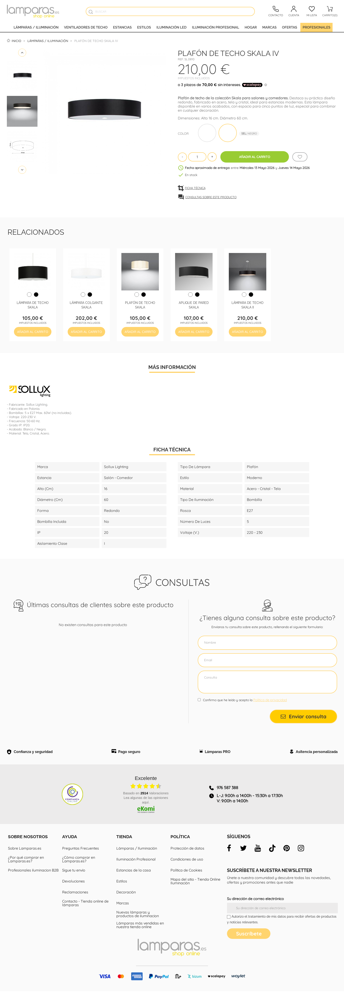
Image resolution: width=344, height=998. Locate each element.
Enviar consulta (303, 716)
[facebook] (229, 850)
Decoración (126, 894)
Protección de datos (187, 850)
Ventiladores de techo (86, 27)
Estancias (122, 27)
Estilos (144, 27)
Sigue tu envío (73, 872)
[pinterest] (286, 850)
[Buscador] (91, 12)
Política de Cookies (186, 872)
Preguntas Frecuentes (80, 850)
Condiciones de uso (187, 861)
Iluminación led (172, 27)
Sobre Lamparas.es (24, 850)
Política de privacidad (270, 700)
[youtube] (257, 850)
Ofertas (289, 27)
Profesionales (316, 27)
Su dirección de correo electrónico (255, 901)
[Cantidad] (197, 156)
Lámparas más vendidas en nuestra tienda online (140, 927)
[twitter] (243, 850)
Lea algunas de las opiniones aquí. (146, 802)
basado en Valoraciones (145, 795)
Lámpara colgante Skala (86, 304)
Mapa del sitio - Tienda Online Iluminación (195, 883)
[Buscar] (170, 11)
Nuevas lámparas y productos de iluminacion (137, 916)
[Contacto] (275, 11)
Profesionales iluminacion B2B (33, 872)
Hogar (251, 27)
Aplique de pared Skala (194, 304)
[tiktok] (272, 850)
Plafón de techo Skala (140, 304)
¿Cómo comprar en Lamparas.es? (78, 861)
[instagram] (301, 850)
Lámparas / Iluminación (36, 27)
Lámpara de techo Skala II (248, 304)
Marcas (269, 27)
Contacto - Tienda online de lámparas (85, 905)
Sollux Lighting (36, 405)
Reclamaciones (75, 894)
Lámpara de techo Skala (33, 304)
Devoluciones (73, 883)
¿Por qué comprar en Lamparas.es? (26, 861)
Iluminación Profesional (136, 861)
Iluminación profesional (215, 27)
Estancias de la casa (133, 872)
